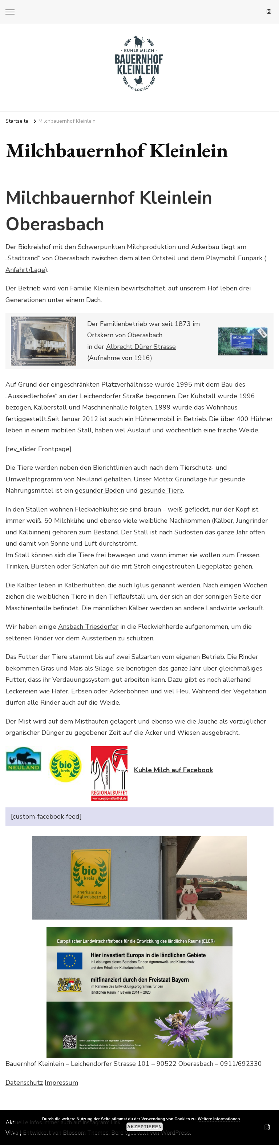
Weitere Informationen (219, 1119)
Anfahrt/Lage (25, 269)
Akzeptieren (144, 1126)
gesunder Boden (99, 490)
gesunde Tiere (161, 490)
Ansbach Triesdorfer (88, 626)
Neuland (89, 479)
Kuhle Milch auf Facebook (173, 770)
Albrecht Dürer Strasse (141, 346)
